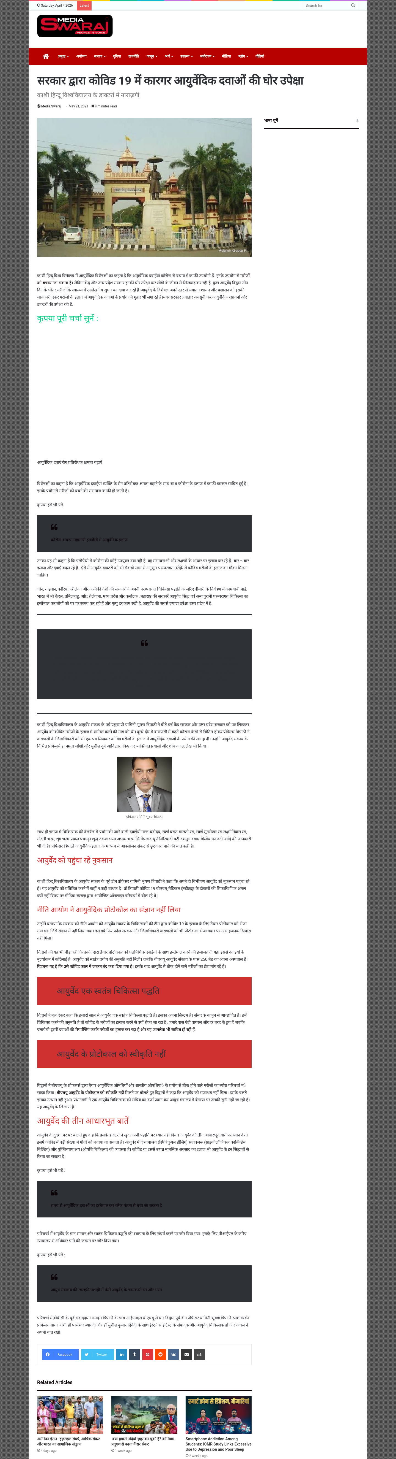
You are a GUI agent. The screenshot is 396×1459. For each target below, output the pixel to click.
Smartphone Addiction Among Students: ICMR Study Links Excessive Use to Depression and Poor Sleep (219, 1444)
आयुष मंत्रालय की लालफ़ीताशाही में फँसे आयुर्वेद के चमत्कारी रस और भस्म (106, 1289)
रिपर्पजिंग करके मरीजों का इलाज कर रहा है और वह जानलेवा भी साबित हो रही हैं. (135, 1029)
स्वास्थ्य (184, 56)
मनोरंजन (205, 56)
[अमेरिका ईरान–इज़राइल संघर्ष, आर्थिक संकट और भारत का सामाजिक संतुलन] (70, 1414)
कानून (150, 56)
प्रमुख (61, 56)
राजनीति (133, 56)
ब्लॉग (241, 56)
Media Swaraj (51, 106)
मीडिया (226, 56)
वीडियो (259, 56)
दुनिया (117, 56)
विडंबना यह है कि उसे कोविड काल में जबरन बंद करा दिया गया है (84, 966)
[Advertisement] (253, 28)
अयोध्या (81, 56)
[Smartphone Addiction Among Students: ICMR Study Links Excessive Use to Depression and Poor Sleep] (219, 1414)
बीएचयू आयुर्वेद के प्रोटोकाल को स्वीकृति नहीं (91, 1092)
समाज (98, 56)
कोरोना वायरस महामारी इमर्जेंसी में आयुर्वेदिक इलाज (89, 539)
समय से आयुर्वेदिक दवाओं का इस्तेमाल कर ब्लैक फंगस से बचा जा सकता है (106, 1205)
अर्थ (167, 56)
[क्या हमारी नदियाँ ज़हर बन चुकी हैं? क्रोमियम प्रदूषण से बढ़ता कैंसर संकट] (144, 1414)
